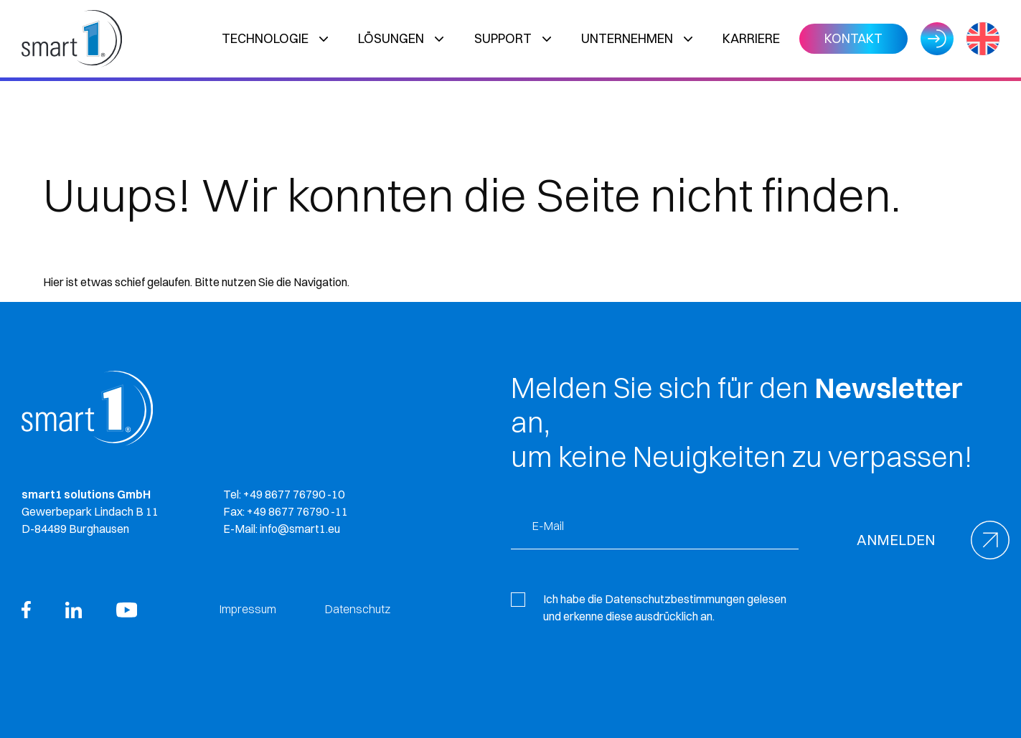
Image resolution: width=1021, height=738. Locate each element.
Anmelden (896, 540)
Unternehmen (627, 38)
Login (937, 38)
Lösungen (391, 38)
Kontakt (853, 38)
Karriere (751, 38)
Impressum (248, 609)
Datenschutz (357, 609)
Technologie (265, 38)
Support (503, 38)
